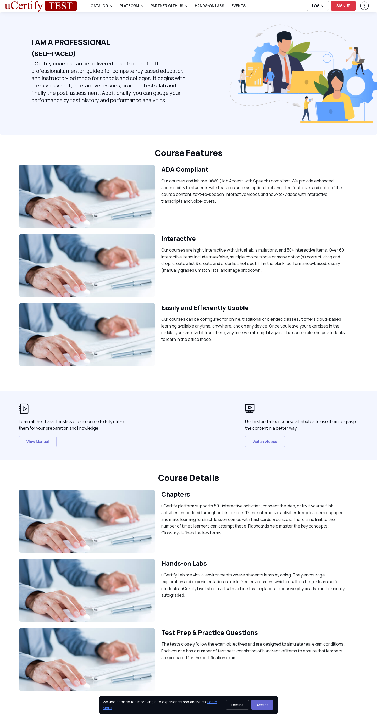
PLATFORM (129, 5)
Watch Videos (265, 441)
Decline (237, 705)
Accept (262, 705)
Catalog (99, 5)
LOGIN (317, 5)
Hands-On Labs (209, 5)
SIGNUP (343, 5)
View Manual (37, 441)
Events (238, 5)
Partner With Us (167, 5)
